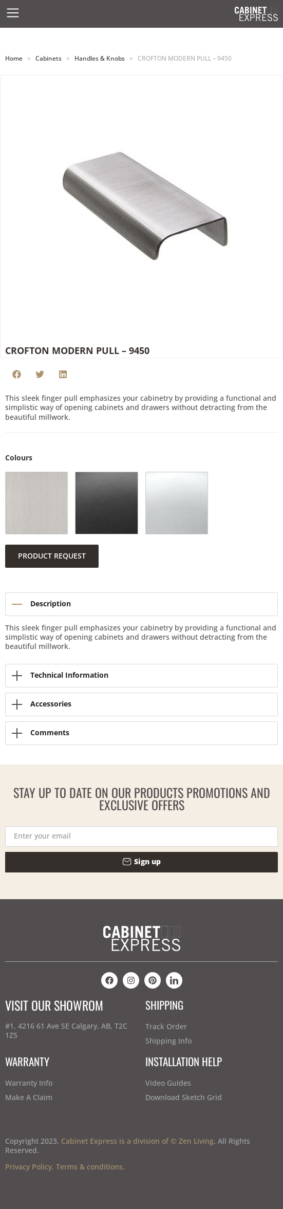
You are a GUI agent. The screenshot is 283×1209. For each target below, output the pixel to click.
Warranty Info (28, 1083)
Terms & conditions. (90, 1166)
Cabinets (48, 58)
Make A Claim (28, 1097)
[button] (16, 374)
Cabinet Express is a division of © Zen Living (137, 1141)
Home (14, 58)
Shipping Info (168, 1041)
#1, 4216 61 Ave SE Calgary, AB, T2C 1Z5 (66, 1030)
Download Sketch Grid (183, 1097)
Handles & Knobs (99, 58)
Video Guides (168, 1083)
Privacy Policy (28, 1166)
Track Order (166, 1026)
